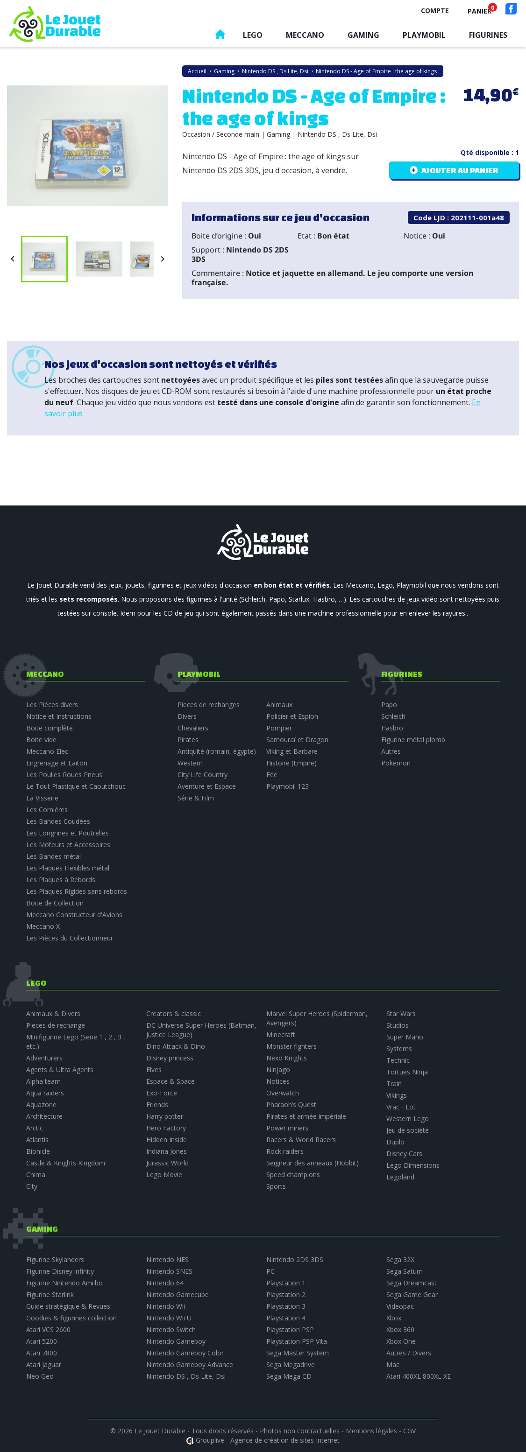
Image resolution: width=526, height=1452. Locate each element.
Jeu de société (407, 1130)
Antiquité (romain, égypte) (217, 751)
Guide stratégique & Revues (68, 1306)
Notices (278, 1081)
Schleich (393, 716)
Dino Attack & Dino (175, 1046)
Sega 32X (400, 1259)
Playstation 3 (286, 1306)
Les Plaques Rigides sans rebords (76, 891)
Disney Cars (404, 1153)
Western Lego (407, 1118)
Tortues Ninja (407, 1071)
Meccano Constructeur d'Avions (74, 914)
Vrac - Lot (401, 1106)
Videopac (400, 1306)
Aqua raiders (45, 1092)
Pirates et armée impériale (306, 1116)
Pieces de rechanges (209, 704)
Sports (276, 1186)
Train (394, 1083)
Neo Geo (40, 1376)
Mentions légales (371, 1430)
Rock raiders (285, 1151)
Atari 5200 (41, 1341)
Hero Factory (166, 1127)
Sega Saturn (404, 1271)
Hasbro (392, 727)
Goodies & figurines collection (71, 1317)
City (31, 1186)
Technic (398, 1060)
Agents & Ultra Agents (59, 1069)
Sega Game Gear (412, 1294)
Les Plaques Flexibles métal (67, 867)
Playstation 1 (286, 1282)
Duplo (395, 1141)
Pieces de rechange (55, 1025)
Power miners (287, 1127)
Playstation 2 (286, 1294)
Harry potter (164, 1116)
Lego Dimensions (413, 1165)
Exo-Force (161, 1092)
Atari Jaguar (43, 1364)
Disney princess (169, 1057)
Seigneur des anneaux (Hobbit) (312, 1162)
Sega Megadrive (290, 1364)
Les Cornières (47, 809)
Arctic (34, 1127)
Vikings (396, 1095)
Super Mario (404, 1036)
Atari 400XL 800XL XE (418, 1376)
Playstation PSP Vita (296, 1341)
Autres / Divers (408, 1352)
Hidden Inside (166, 1139)
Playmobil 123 (287, 786)
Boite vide (41, 739)
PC (270, 1271)
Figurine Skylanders (55, 1259)
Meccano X (43, 926)
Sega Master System (297, 1352)
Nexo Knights (286, 1057)
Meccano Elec (47, 751)
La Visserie (42, 797)
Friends (157, 1104)
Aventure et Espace (207, 786)
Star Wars (401, 1013)
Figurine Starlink (50, 1294)
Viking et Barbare (292, 751)
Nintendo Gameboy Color (185, 1352)
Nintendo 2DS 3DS (294, 1259)
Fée (271, 774)
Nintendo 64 (165, 1282)
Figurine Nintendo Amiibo (64, 1282)
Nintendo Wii (165, 1306)
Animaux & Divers (53, 1013)
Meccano (305, 35)
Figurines (488, 35)
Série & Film (196, 797)
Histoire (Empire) (291, 762)
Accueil (220, 37)
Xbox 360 (400, 1329)
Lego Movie (164, 1174)
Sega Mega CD (289, 1376)
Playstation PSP (290, 1329)
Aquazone (41, 1104)
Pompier (279, 727)
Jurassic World (167, 1162)
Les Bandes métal (53, 856)
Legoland (400, 1176)
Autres (391, 751)
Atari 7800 (41, 1352)
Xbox (393, 1317)
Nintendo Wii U (169, 1317)
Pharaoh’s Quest (291, 1104)
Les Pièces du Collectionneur (69, 937)
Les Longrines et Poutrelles (67, 832)
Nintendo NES (167, 1259)
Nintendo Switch (171, 1329)
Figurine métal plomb (413, 739)
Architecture (44, 1116)
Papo (389, 704)
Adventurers (44, 1057)
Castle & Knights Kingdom (65, 1162)
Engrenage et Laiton (56, 762)
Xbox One (401, 1341)
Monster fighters (291, 1046)
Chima (35, 1174)
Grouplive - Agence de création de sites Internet (268, 1440)
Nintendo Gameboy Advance (189, 1364)
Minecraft (280, 1034)
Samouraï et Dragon (297, 739)
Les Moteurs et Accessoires (68, 844)
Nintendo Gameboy (176, 1341)
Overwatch (282, 1092)
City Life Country (202, 774)
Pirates (188, 739)
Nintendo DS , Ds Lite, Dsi (186, 1376)
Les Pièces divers (52, 704)
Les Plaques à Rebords (60, 879)
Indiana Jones (166, 1151)
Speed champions (293, 1174)
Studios (397, 1025)
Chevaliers (193, 727)
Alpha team (43, 1081)
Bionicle (38, 1151)
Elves (154, 1069)
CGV (409, 1430)
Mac (392, 1364)
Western (190, 762)
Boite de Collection (55, 902)
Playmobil (424, 35)
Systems (399, 1048)
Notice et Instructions (59, 716)
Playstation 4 (286, 1317)
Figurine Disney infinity (60, 1271)
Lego (253, 35)
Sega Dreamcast (411, 1282)
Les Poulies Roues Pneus (64, 774)
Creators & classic (173, 1013)
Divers (187, 716)
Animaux (279, 704)
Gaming (363, 35)
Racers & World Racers (301, 1139)
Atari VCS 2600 (48, 1329)
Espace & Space (170, 1081)
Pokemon (396, 762)
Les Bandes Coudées (58, 821)
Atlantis (37, 1139)
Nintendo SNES (169, 1271)
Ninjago (278, 1069)
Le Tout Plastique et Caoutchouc (76, 786)
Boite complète (49, 727)
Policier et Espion (292, 716)
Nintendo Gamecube (177, 1294)
